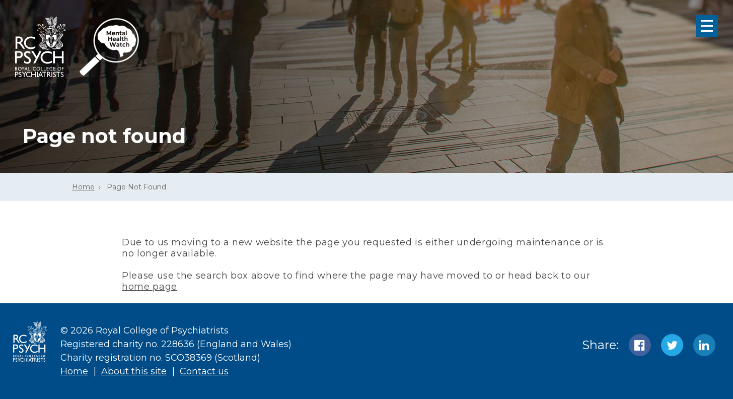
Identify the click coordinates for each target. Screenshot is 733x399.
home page (149, 286)
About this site (134, 371)
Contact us (204, 371)
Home (83, 186)
